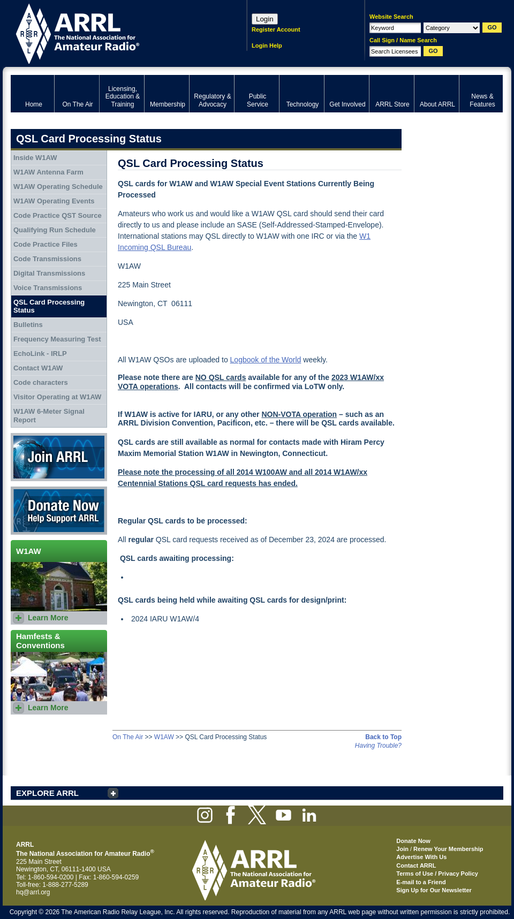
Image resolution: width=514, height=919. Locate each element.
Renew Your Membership (448, 849)
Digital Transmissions (49, 273)
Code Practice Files (45, 244)
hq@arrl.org (33, 892)
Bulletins (28, 325)
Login (265, 19)
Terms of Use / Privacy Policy (437, 873)
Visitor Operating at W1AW (57, 397)
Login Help (267, 45)
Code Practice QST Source (57, 215)
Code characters (40, 382)
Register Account (276, 29)
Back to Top (383, 737)
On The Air (127, 737)
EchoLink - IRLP (40, 354)
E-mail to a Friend (420, 882)
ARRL (115, 32)
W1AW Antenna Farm (48, 172)
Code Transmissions (47, 259)
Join (402, 849)
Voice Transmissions (47, 288)
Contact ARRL (416, 865)
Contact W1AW (38, 368)
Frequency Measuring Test (57, 339)
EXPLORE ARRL (47, 793)
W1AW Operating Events (54, 201)
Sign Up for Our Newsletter (434, 890)
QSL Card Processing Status (49, 306)
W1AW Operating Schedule (58, 187)
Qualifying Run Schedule (54, 230)
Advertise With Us (421, 857)
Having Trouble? (378, 745)
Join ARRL (59, 457)
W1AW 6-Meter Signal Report (49, 415)
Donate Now (59, 511)
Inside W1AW (35, 158)
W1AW (164, 737)
